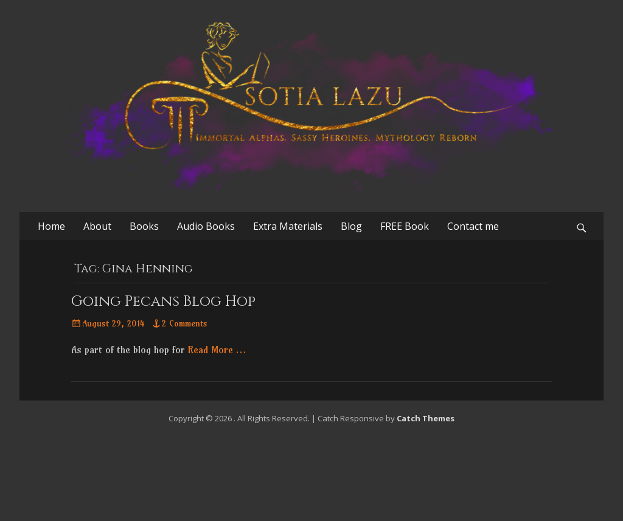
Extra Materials (287, 226)
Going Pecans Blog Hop (163, 301)
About (97, 226)
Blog (351, 226)
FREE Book (404, 226)
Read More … (217, 349)
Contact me (473, 226)
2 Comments (184, 323)
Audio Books (206, 226)
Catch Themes (425, 418)
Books (144, 226)
